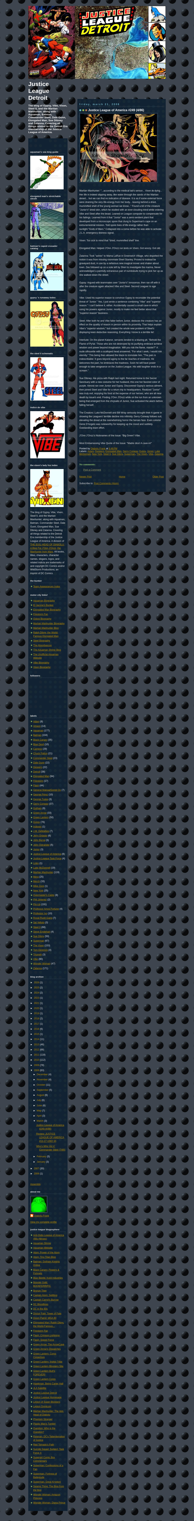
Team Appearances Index (46, 586)
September (43, 1090)
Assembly (35, 1184)
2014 (37, 1039)
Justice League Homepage (47, 1397)
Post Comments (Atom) (106, 483)
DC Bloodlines (40, 1304)
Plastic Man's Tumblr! (44, 1423)
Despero (99, 451)
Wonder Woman (41, 963)
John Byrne (39, 840)
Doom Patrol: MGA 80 (44, 1318)
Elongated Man (113, 451)
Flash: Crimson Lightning (46, 1335)
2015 (37, 1034)
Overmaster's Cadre (43, 895)
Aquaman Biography (44, 600)
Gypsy (142, 451)
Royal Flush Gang (42, 918)
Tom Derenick (40, 950)
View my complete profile (43, 1222)
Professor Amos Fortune (46, 909)
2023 (37, 997)
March (40, 1120)
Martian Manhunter (43, 872)
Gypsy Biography (42, 618)
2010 (37, 1059)
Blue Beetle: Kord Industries (48, 1278)
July (39, 1100)
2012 (37, 1049)
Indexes (37, 826)
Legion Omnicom (42, 1406)
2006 (37, 1173)
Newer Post (85, 476)
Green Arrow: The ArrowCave (48, 1344)
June (40, 1105)
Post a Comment (92, 469)
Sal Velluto (38, 922)
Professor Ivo (40, 913)
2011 (37, 1054)
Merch (36, 881)
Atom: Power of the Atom (46, 1252)
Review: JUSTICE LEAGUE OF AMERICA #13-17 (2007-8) (50, 1137)
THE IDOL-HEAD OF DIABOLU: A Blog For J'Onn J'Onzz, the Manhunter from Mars (47, 548)
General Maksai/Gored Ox (47, 790)
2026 (37, 982)
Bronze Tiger (40, 1290)
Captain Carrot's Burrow (46, 1299)
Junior (150, 451)
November (42, 1079)
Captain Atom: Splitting (45, 1295)
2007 (37, 1168)
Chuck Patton (40, 753)
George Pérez (40, 794)
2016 (37, 1029)
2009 (37, 1065)
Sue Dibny (117, 454)
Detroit (36, 771)
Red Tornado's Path (43, 1444)
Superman (129, 454)
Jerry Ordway (40, 835)
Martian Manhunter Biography (49, 623)
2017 (37, 1023)
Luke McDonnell (41, 867)
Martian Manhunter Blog (46, 628)
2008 (37, 1070)
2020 (37, 1008)
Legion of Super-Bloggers (46, 1402)
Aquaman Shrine (42, 1243)
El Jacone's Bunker (43, 605)
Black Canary (40, 739)
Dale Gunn (39, 762)
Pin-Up (36, 904)
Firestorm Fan (40, 614)
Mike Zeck (38, 886)
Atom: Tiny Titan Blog (44, 1257)
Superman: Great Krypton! (47, 1481)
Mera (36, 876)
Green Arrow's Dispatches (47, 1349)
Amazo (37, 726)
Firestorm (38, 781)
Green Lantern (40, 817)
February (42, 1156)
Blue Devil (38, 744)
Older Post (158, 476)
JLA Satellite (39, 1388)
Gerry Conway (130, 451)
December (42, 1074)
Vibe (150, 454)
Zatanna (159, 454)
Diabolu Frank (98, 448)
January (41, 1161)
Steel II (107, 454)
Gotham (37, 808)
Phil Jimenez (40, 899)
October (41, 1084)
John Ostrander (41, 845)
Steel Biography (41, 640)
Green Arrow (40, 812)
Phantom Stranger (43, 1419)
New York (97, 454)
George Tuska (40, 799)
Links (36, 863)
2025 (37, 987)
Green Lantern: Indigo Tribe (47, 1361)
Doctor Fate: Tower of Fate (47, 1313)
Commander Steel (42, 758)
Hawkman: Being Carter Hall (48, 1383)
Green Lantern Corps (44, 1379)
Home (122, 476)
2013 (37, 1044)
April (39, 1115)
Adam (91, 451)
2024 (37, 992)
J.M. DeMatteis (41, 831)
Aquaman (38, 730)
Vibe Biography (41, 662)
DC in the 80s (40, 1308)
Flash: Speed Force (43, 1340)
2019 (37, 1013)
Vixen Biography (41, 667)
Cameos (37, 749)
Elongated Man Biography (47, 609)
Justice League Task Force (47, 858)
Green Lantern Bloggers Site (48, 1366)
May (39, 1110)
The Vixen (141, 454)
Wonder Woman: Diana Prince (49, 1502)
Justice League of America (47, 854)
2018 (37, 1018)
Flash (36, 785)
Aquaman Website (43, 1247)
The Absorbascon (42, 645)
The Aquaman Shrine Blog (47, 650)
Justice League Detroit (38, 90)
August (41, 1095)
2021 (37, 1003)
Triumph (37, 954)
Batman (37, 735)
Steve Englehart (41, 931)
